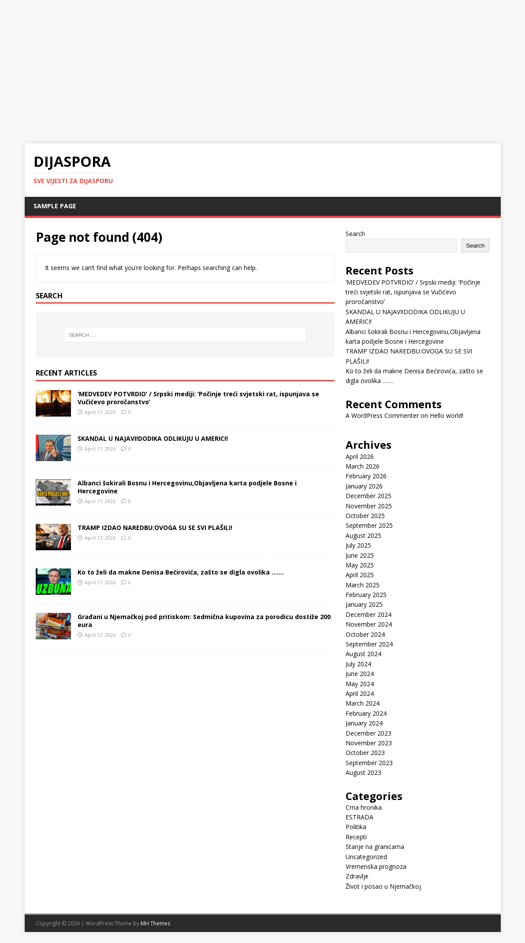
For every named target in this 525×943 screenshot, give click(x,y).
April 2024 (360, 693)
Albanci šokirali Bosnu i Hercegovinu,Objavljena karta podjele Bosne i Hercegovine (187, 487)
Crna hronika (364, 807)
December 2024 (368, 614)
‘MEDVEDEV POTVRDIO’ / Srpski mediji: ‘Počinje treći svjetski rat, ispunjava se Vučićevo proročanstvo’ (198, 398)
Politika (356, 827)
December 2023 (368, 733)
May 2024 (360, 684)
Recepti (356, 837)
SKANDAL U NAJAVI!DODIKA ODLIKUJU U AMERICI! (153, 438)
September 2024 (369, 644)
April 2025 (360, 575)
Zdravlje (357, 876)
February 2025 (366, 594)
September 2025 (369, 525)
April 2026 (360, 456)
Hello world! (446, 415)
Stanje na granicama (375, 846)
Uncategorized (366, 857)
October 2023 (365, 752)
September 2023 (369, 763)
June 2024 (360, 673)
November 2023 (369, 743)
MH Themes (155, 923)
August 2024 (363, 654)
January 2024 (364, 723)
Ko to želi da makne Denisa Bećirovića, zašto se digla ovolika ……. (181, 572)
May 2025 (360, 565)
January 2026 (364, 486)
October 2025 (365, 515)
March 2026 (363, 466)
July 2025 (358, 545)
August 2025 (363, 535)
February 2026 (366, 476)
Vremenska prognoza (376, 866)
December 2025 (368, 496)
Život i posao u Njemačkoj (383, 886)
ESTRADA (359, 817)
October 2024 (365, 634)
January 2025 (364, 604)
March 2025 (363, 585)
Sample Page (55, 206)
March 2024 (363, 703)
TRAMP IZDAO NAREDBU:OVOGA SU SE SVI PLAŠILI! (155, 527)
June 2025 (360, 555)
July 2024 (358, 664)
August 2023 (363, 772)
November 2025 (369, 506)
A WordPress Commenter (382, 415)
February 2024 (366, 713)
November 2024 (369, 624)
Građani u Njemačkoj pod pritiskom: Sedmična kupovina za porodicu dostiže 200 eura (204, 620)
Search (355, 233)
